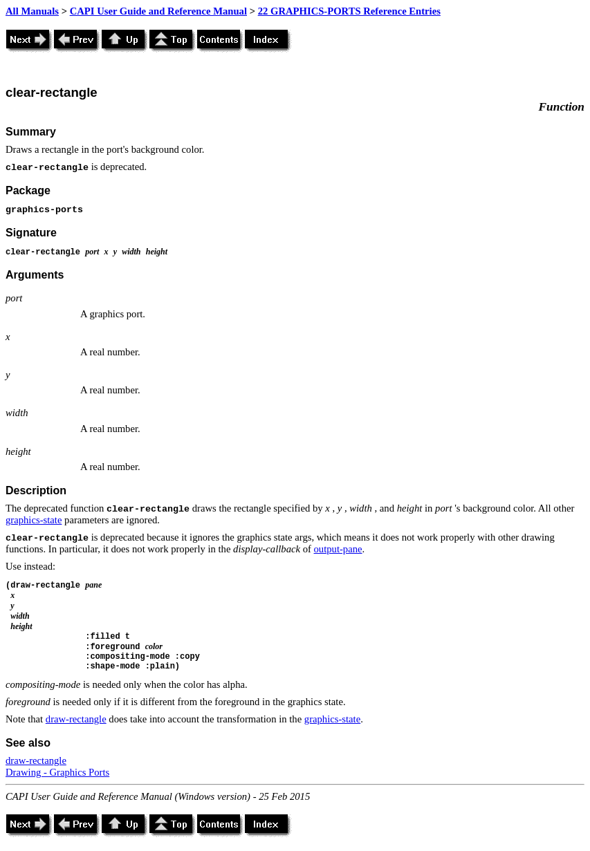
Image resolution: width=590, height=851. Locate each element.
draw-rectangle (76, 718)
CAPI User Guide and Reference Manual (158, 11)
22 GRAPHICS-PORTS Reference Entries (349, 11)
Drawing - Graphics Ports (57, 772)
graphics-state (34, 519)
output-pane (338, 548)
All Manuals (32, 11)
